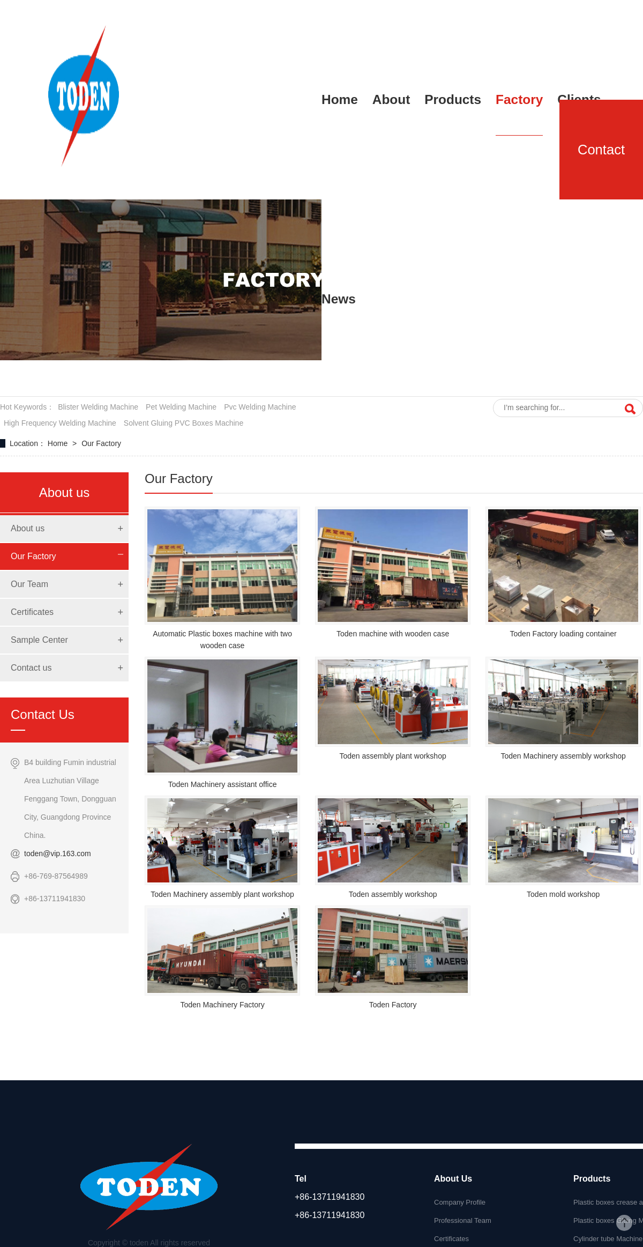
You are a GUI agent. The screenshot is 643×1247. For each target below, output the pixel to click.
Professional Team (462, 1220)
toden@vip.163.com (57, 853)
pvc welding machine (260, 407)
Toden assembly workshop (393, 894)
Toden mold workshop (563, 894)
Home (59, 443)
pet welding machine (181, 407)
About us (27, 528)
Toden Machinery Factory (222, 1004)
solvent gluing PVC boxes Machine (183, 423)
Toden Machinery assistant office (222, 784)
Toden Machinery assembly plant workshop (222, 894)
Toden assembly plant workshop (393, 756)
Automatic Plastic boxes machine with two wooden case (222, 639)
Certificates (32, 612)
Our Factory (101, 443)
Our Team (29, 584)
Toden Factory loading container (563, 633)
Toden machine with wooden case (393, 633)
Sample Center (39, 639)
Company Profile (459, 1202)
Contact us (31, 667)
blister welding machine (98, 407)
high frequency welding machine (60, 423)
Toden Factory (393, 1004)
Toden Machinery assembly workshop (562, 756)
